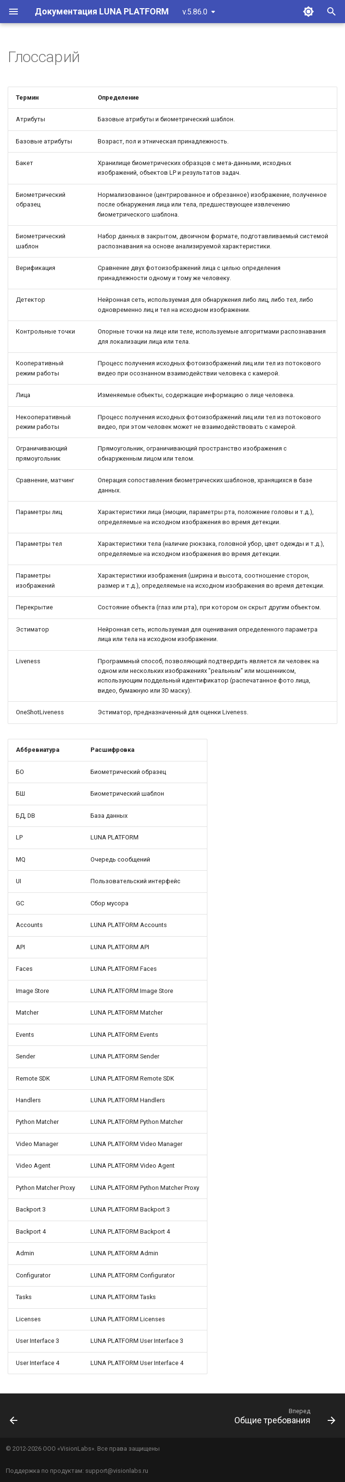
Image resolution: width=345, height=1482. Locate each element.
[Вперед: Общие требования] (283, 1418)
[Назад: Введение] (14, 1418)
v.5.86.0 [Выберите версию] (194, 11)
